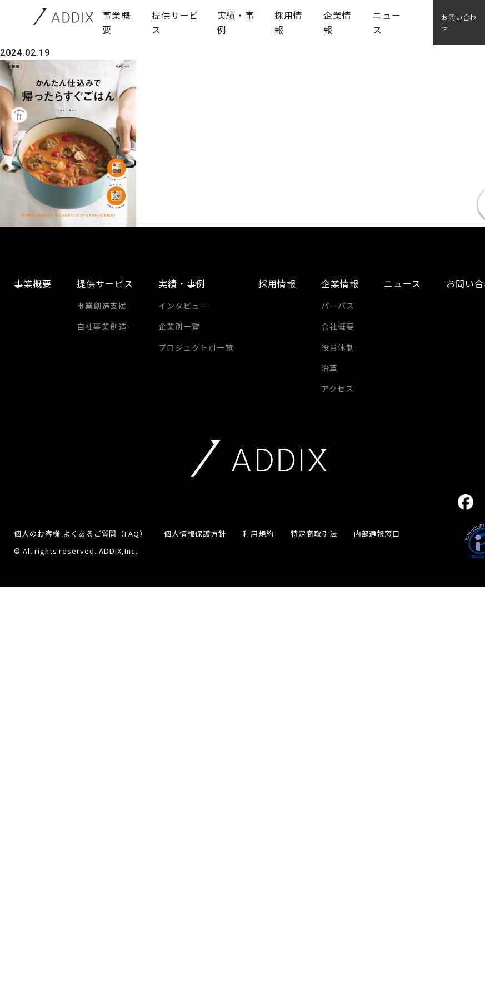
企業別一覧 (179, 326)
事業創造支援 (102, 305)
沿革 (329, 367)
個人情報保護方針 (195, 533)
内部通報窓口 (377, 533)
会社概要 (337, 326)
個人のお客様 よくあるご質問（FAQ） (80, 533)
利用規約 (258, 533)
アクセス (337, 388)
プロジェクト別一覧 (195, 347)
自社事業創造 (102, 326)
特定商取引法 (314, 533)
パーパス (337, 305)
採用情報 (277, 283)
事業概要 (33, 283)
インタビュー (183, 305)
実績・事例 (182, 283)
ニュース (402, 283)
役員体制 (337, 347)
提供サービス (105, 283)
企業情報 (340, 283)
